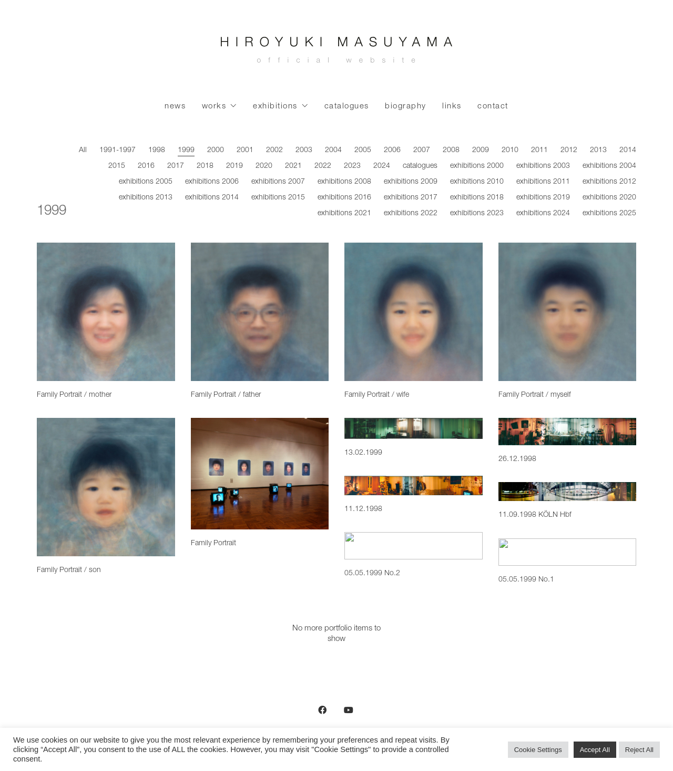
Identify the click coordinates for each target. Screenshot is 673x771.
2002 (274, 150)
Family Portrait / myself (534, 395)
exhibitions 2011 (543, 182)
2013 (598, 150)
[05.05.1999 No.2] (413, 545)
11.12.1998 (363, 509)
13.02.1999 (363, 453)
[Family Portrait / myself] (567, 312)
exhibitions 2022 (410, 213)
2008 (451, 150)
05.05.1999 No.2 (372, 573)
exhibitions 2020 (609, 198)
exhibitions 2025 (609, 213)
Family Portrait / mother (74, 395)
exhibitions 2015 (278, 198)
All (83, 150)
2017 (175, 166)
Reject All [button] (639, 750)
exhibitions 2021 (344, 213)
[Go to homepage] (336, 52)
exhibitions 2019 (543, 198)
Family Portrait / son (69, 570)
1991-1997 (117, 150)
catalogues (420, 166)
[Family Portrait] (260, 473)
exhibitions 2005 (145, 182)
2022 (322, 166)
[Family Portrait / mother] (106, 312)
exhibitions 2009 (410, 182)
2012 (568, 150)
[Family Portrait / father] (260, 312)
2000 (215, 150)
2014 (627, 150)
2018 (205, 166)
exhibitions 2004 (609, 166)
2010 (510, 150)
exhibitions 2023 (477, 213)
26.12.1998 (517, 459)
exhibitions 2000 (477, 166)
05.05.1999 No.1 (526, 580)
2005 (362, 150)
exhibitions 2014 (212, 198)
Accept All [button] (595, 750)
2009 (480, 150)
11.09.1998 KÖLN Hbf (535, 515)
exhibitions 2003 (543, 166)
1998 (156, 150)
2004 (333, 150)
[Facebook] (322, 709)
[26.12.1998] (567, 431)
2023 (352, 166)
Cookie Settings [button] (538, 750)
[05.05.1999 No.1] (567, 552)
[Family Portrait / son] (106, 487)
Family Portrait (213, 543)
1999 (186, 150)
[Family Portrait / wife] (413, 312)
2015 (116, 166)
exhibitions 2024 (543, 213)
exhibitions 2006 (212, 182)
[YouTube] (348, 709)
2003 (303, 150)
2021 (293, 166)
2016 (146, 166)
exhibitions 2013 (145, 198)
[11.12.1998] (413, 485)
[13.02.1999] (413, 428)
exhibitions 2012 (609, 182)
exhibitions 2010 (477, 182)
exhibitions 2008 (344, 182)
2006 (392, 150)
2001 (245, 150)
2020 (264, 166)
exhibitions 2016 (344, 198)
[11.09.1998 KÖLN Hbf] (567, 491)
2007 (421, 150)
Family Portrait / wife (376, 395)
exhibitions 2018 (477, 198)
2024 (381, 166)
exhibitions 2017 (410, 198)
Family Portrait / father (226, 395)
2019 (234, 166)
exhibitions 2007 (278, 182)
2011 (539, 150)
